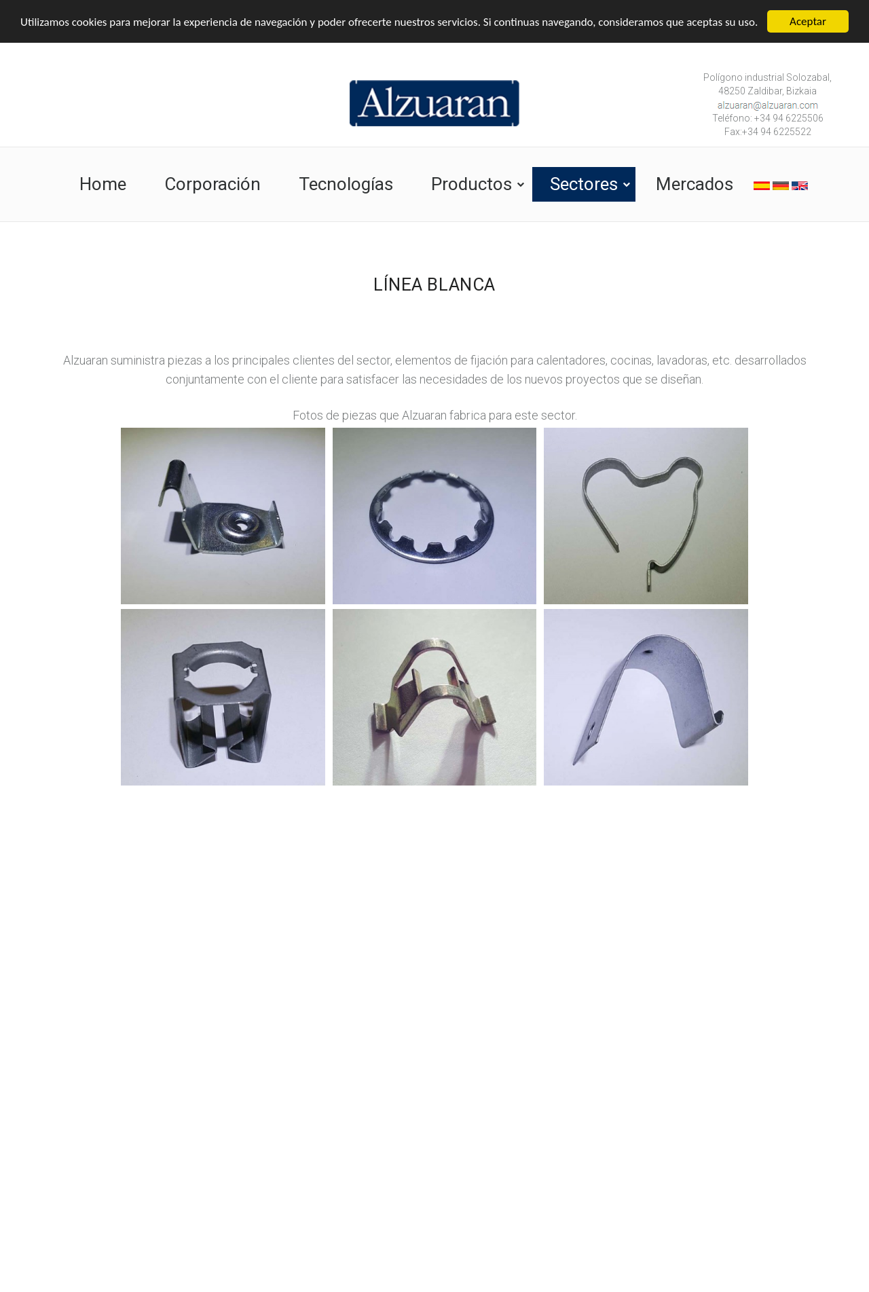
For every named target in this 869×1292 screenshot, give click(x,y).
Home (102, 184)
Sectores (584, 184)
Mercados (694, 184)
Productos (471, 184)
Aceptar (808, 21)
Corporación (212, 184)
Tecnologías (346, 184)
